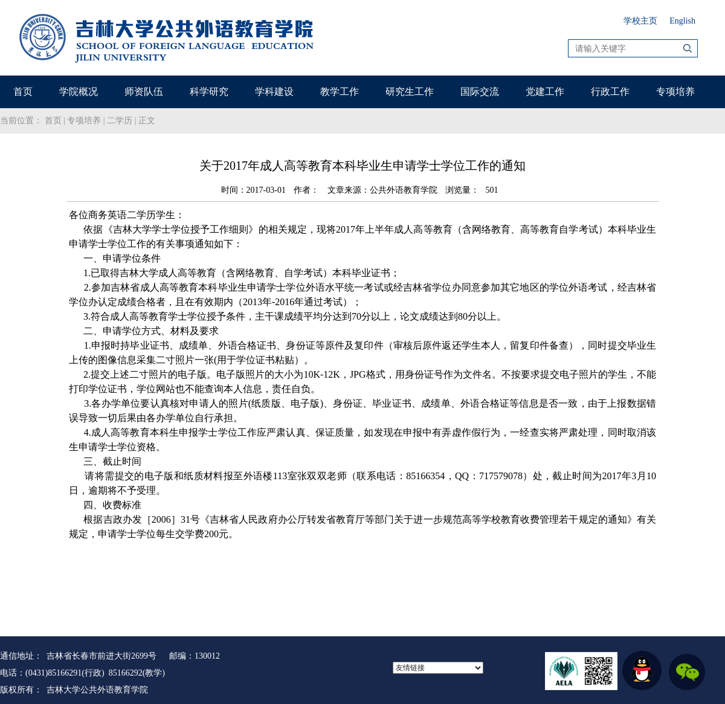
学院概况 (78, 91)
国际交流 (479, 91)
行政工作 (610, 91)
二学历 (119, 120)
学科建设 (274, 91)
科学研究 (209, 91)
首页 (23, 91)
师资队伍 (143, 91)
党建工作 (545, 91)
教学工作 (339, 91)
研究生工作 (409, 91)
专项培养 (675, 91)
